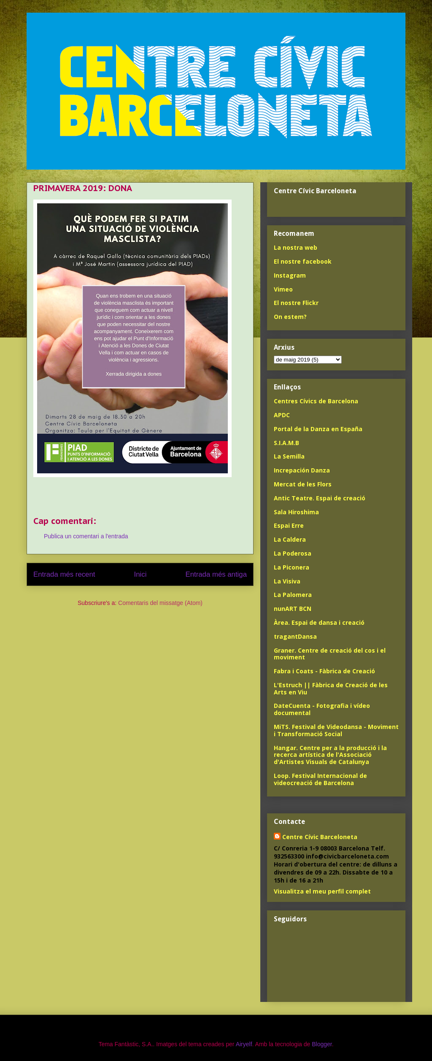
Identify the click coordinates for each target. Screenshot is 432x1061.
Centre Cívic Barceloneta (319, 837)
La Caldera (290, 539)
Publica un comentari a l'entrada (86, 536)
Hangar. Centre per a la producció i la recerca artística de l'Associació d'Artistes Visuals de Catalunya (330, 755)
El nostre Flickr (296, 303)
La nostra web (295, 247)
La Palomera (293, 595)
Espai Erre (289, 525)
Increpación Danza (302, 470)
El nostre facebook (303, 261)
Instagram (290, 275)
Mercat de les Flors (303, 484)
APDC (282, 415)
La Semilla (289, 456)
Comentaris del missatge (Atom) (160, 602)
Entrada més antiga (216, 574)
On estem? (290, 317)
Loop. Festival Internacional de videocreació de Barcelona (320, 779)
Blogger (322, 1044)
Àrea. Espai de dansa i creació (319, 622)
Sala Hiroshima (296, 512)
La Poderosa (292, 553)
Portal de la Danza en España (318, 429)
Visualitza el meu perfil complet (322, 891)
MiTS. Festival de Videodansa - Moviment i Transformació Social (336, 730)
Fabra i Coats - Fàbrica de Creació (324, 671)
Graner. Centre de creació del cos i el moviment (330, 653)
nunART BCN (292, 609)
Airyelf (244, 1044)
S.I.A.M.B (286, 443)
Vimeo (283, 289)
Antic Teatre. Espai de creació (319, 498)
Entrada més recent (64, 574)
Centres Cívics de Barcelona (316, 401)
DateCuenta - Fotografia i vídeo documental (322, 709)
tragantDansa (295, 636)
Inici (140, 574)
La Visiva (287, 581)
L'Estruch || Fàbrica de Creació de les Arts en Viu (331, 688)
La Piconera (291, 567)
